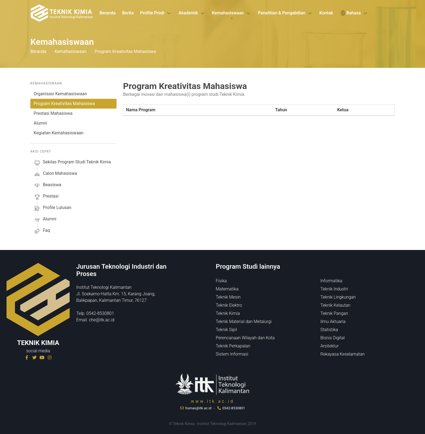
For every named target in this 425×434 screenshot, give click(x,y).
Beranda (107, 12)
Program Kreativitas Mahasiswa (64, 103)
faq (42, 231)
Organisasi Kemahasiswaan (60, 93)
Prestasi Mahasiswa (53, 113)
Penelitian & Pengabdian (281, 12)
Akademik (188, 12)
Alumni (40, 123)
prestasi (46, 197)
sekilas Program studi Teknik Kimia (72, 162)
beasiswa (47, 185)
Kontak (326, 12)
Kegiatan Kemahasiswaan (58, 132)
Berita (128, 12)
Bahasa (350, 13)
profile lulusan (52, 208)
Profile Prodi (152, 12)
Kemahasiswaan (228, 12)
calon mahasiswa (55, 174)
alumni (45, 219)
